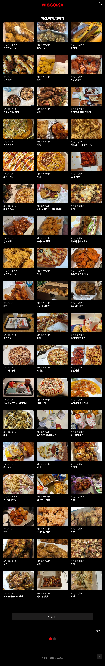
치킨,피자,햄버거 (33, 18)
